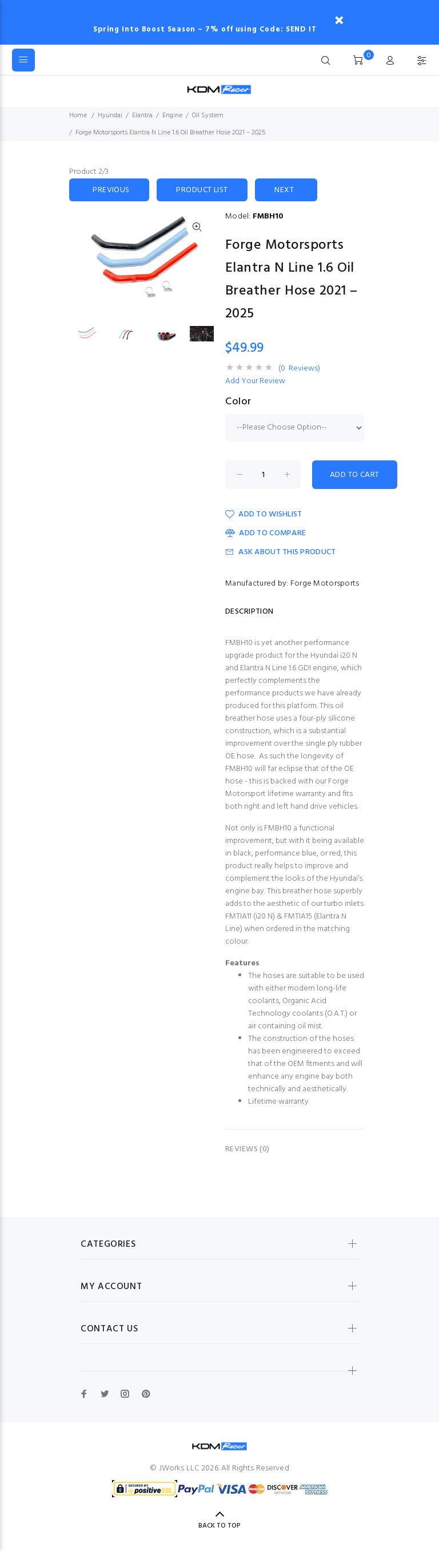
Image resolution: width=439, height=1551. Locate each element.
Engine (172, 115)
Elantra (142, 115)
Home (78, 115)
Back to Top (219, 1526)
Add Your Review (255, 381)
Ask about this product (280, 552)
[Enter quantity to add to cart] (263, 474)
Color (238, 402)
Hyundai (110, 115)
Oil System (208, 115)
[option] (94, 334)
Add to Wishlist (263, 514)
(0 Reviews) (299, 369)
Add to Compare (265, 533)
